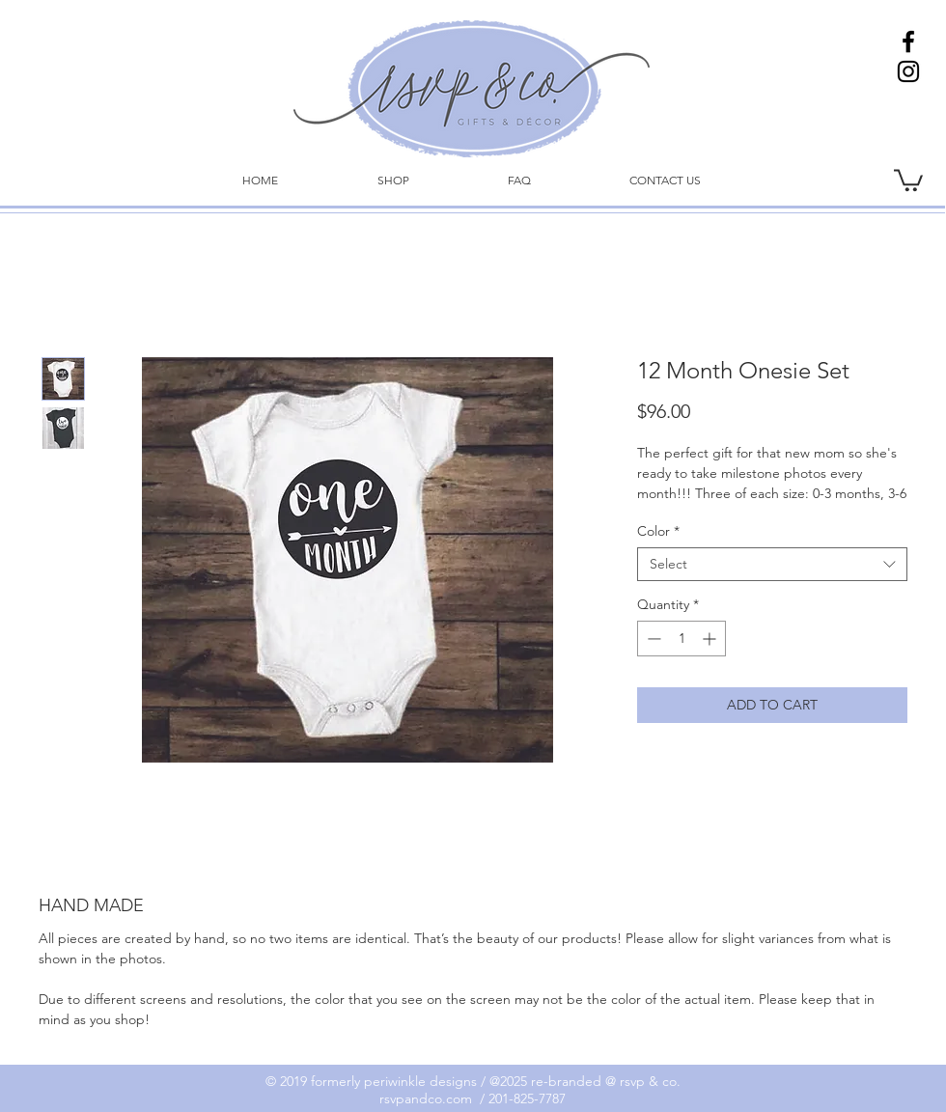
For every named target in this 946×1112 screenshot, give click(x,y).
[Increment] (711, 638)
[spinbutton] (681, 638)
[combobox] (772, 564)
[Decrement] (652, 638)
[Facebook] (908, 41)
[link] (908, 179)
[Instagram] (908, 71)
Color (658, 531)
